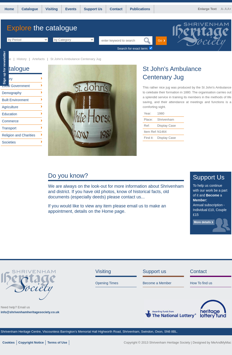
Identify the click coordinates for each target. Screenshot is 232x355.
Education (9, 114)
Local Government (16, 86)
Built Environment (15, 100)
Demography (11, 93)
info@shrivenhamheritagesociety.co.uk (30, 312)
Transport (9, 128)
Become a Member (157, 283)
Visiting (52, 9)
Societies (9, 142)
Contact (116, 9)
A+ (229, 9)
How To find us (201, 283)
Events (70, 9)
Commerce (10, 121)
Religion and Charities (18, 135)
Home (9, 9)
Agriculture (10, 107)
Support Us (93, 9)
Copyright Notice (31, 342)
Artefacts (38, 59)
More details (202, 222)
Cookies (8, 342)
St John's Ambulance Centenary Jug (75, 59)
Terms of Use (57, 342)
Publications (140, 9)
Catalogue (30, 9)
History (21, 59)
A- (222, 9)
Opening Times (106, 283)
